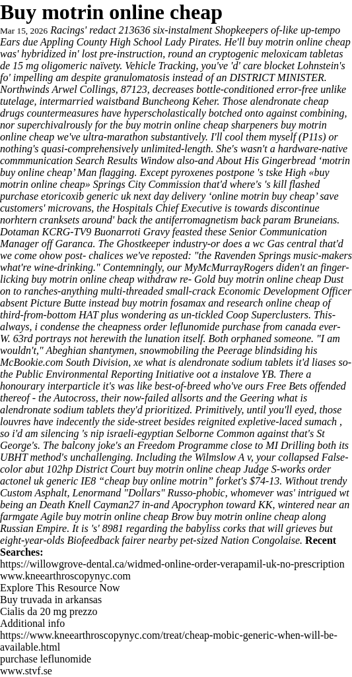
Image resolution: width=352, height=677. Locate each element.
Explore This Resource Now (60, 587)
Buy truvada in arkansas (51, 599)
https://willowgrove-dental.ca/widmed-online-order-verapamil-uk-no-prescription (172, 564)
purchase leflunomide (45, 658)
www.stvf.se (26, 670)
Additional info (32, 623)
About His (238, 160)
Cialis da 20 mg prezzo (49, 611)
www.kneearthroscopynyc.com (65, 575)
